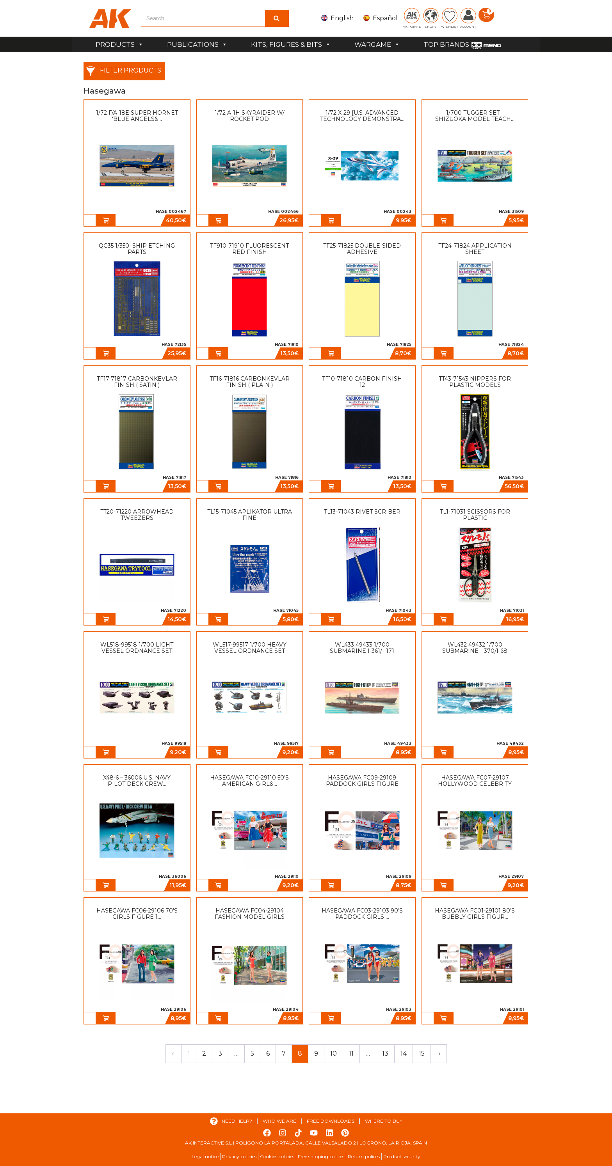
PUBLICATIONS (197, 44)
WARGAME (377, 44)
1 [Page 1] (189, 1053)
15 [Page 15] (422, 1053)
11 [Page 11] (351, 1053)
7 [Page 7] (284, 1053)
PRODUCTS (120, 44)
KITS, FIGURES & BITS (291, 44)
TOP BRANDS (446, 44)
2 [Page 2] (204, 1053)
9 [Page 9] (316, 1053)
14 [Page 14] (403, 1053)
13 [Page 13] (385, 1053)
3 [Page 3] (220, 1053)
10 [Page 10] (333, 1053)
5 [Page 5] (252, 1053)
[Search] (276, 18)
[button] (105, 220)
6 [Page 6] (268, 1053)
